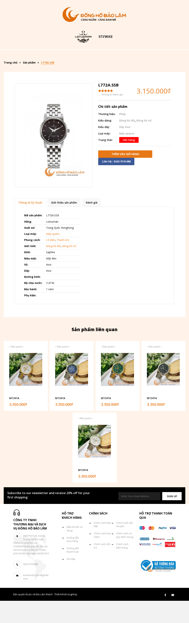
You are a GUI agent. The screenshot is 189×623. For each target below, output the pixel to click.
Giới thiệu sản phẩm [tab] (64, 225)
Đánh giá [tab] (91, 225)
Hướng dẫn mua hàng (73, 561)
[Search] (172, 53)
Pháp (122, 136)
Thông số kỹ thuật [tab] (30, 225)
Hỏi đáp (71, 581)
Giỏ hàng (109, 66)
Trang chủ (37, 55)
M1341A (14, 420)
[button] (172, 518)
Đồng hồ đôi (61, 66)
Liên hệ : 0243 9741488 (116, 183)
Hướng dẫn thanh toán (73, 572)
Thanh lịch (63, 262)
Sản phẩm (62, 55)
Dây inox (124, 149)
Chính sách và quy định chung (124, 557)
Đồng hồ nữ (149, 55)
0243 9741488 (30, 586)
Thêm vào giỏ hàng (125, 176)
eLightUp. (72, 616)
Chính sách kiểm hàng (122, 568)
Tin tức (86, 66)
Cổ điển (50, 262)
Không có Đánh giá (112, 117)
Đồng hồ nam (120, 55)
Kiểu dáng (90, 55)
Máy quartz (126, 155)
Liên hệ (131, 66)
